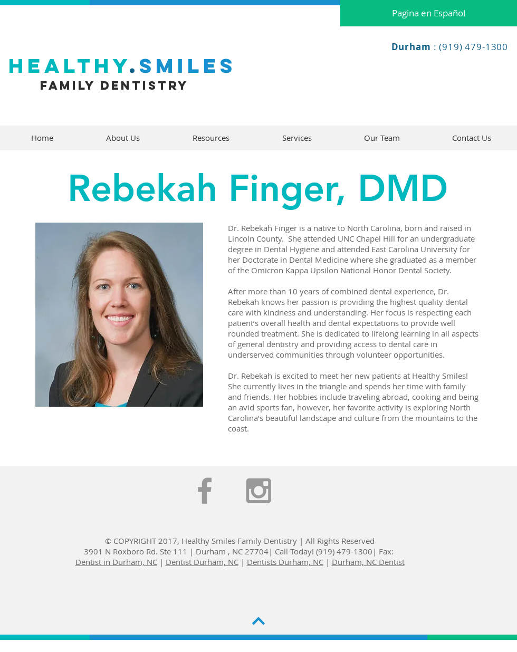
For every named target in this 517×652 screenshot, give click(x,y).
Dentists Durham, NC (285, 562)
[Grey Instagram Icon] (258, 490)
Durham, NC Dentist (368, 562)
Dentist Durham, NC (202, 562)
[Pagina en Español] (428, 13)
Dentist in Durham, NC (116, 562)
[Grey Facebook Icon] (204, 490)
